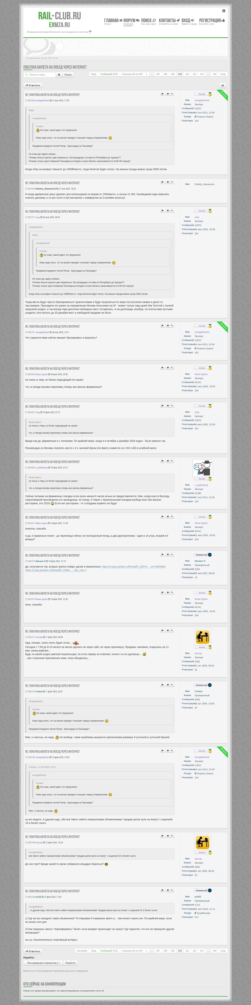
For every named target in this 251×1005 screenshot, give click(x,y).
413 (202, 74)
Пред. (94, 74)
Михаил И (40, 561)
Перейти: (29, 957)
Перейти (70, 962)
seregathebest (42, 100)
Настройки (82, 951)
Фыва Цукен (41, 374)
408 (165, 74)
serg (38, 217)
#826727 (30, 637)
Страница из (132, 74)
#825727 (30, 217)
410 (180, 74)
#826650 (30, 374)
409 (172, 74)
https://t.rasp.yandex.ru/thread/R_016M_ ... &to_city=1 (56, 570)
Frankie (39, 691)
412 (194, 74)
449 (215, 74)
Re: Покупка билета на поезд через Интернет (52, 95)
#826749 (30, 691)
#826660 (30, 467)
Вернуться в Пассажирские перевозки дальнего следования (55, 971)
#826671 (30, 523)
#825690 (30, 188)
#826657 (30, 412)
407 (158, 74)
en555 (38, 897)
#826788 (30, 897)
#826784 (30, 757)
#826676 (30, 599)
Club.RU (59, 15)
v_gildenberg (42, 467)
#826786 (30, 842)
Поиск (68, 74)
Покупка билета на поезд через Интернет (55, 67)
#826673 (30, 561)
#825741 (30, 332)
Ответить (33, 85)
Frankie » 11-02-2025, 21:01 (42, 767)
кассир (39, 637)
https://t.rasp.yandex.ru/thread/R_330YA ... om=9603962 (134, 566)
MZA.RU (59, 25)
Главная (113, 20)
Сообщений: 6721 (109, 74)
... (152, 74)
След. (223, 74)
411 (187, 74)
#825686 (30, 100)
